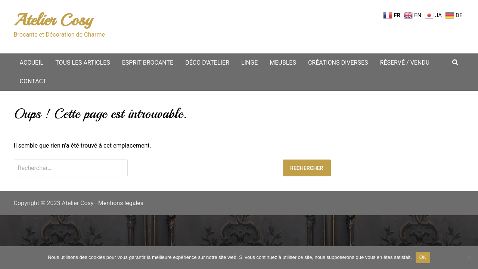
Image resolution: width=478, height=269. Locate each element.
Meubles (283, 62)
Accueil (32, 62)
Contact (33, 81)
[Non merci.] (468, 257)
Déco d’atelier (207, 62)
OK (422, 257)
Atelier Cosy (53, 20)
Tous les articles (82, 62)
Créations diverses (338, 62)
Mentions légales (120, 203)
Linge (249, 62)
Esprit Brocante (147, 62)
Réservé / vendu (405, 62)
